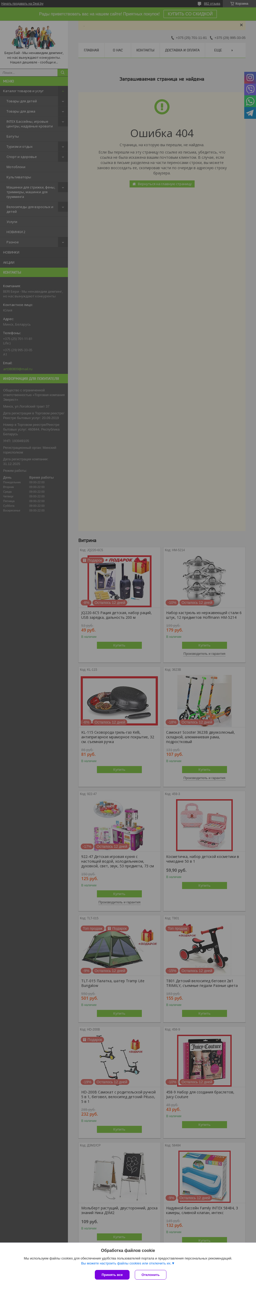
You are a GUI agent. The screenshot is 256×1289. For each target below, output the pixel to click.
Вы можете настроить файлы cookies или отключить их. (126, 1263)
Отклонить (151, 1275)
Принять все (112, 1275)
